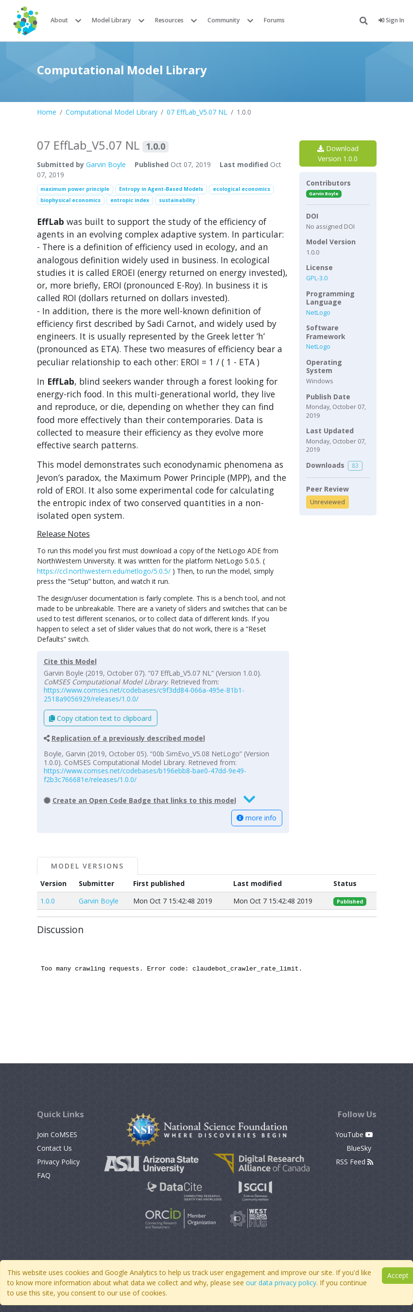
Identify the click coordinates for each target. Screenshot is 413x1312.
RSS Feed (354, 1161)
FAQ (44, 1175)
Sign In (391, 20)
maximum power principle (74, 189)
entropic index (129, 200)
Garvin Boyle (106, 164)
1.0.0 (47, 900)
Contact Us (54, 1148)
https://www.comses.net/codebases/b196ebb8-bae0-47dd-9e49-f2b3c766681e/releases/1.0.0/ (145, 775)
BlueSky (359, 1148)
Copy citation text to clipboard (100, 718)
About (59, 20)
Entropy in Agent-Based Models (161, 189)
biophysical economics (70, 200)
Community (223, 20)
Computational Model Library (111, 112)
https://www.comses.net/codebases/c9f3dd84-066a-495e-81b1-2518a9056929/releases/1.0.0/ (144, 694)
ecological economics (241, 189)
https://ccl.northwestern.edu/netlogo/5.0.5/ (104, 571)
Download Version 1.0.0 (338, 153)
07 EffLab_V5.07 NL (197, 112)
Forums (274, 20)
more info (256, 817)
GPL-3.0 (316, 278)
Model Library (111, 20)
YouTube (354, 1134)
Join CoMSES (57, 1134)
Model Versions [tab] (87, 865)
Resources (169, 20)
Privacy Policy (58, 1161)
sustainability (177, 200)
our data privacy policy (281, 1282)
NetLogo (318, 312)
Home (46, 112)
